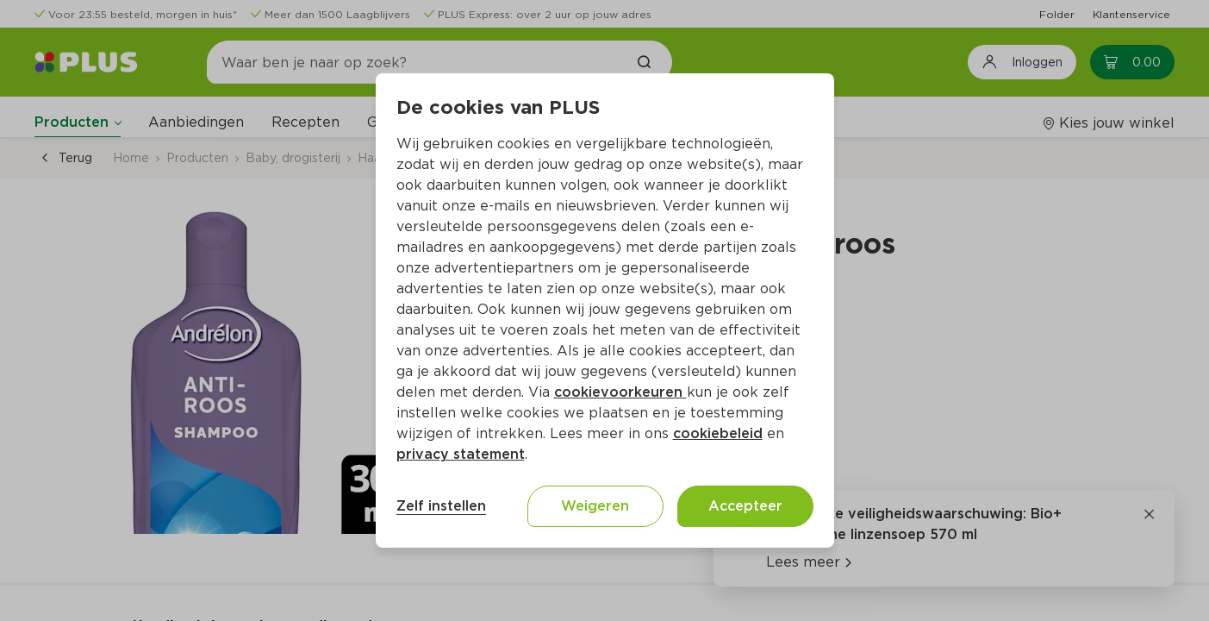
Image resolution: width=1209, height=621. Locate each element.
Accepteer (745, 506)
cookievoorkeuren (620, 392)
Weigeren (595, 506)
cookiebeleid (718, 433)
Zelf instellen (441, 506)
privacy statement (460, 454)
